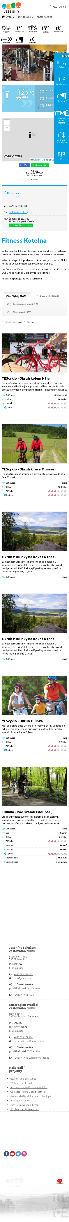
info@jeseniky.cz (22, 978)
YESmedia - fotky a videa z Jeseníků (27, 1091)
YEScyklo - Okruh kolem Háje (26, 378)
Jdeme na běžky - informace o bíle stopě (30, 1096)
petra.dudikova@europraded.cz (30, 1041)
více (30, 571)
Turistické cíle (23, 17)
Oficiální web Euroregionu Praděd (32, 1057)
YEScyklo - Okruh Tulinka (22, 721)
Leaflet (35, 160)
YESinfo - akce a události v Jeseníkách (28, 1087)
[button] (58, 7)
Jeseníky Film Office (20, 1100)
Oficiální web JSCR (24, 994)
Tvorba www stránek (60, 1181)
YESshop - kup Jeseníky (21, 1083)
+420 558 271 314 (23, 1037)
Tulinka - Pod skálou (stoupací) (27, 812)
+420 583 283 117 (23, 974)
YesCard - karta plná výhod (23, 1078)
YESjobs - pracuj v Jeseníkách (24, 1109)
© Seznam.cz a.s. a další (54, 160)
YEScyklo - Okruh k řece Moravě (28, 469)
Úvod (11, 7)
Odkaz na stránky (18, 212)
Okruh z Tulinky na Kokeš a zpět (28, 557)
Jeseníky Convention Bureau (24, 1105)
